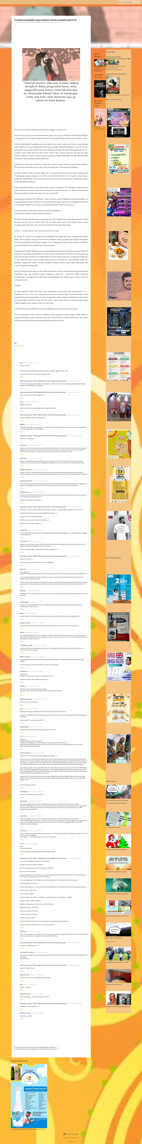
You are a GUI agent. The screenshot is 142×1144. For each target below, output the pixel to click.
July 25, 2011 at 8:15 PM (37, 1013)
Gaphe (22, 632)
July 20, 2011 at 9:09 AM (30, 843)
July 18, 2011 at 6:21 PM (37, 623)
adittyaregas (24, 602)
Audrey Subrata (25, 753)
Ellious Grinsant (25, 657)
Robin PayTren (25, 975)
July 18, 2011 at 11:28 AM (37, 492)
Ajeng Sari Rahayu (26, 469)
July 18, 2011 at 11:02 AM (35, 458)
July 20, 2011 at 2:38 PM (73, 942)
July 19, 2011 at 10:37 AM (35, 671)
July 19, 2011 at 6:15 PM (38, 753)
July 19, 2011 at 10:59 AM (40, 699)
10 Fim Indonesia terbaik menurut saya (117, 894)
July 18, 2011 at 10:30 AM (74, 435)
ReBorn (22, 424)
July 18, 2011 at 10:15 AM (33, 424)
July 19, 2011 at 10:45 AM (33, 686)
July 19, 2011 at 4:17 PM (35, 727)
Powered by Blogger (71, 1134)
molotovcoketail (75, 1137)
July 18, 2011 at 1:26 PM (34, 541)
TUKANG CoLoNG (26, 645)
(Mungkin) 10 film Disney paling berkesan (118, 1006)
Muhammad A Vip (26, 481)
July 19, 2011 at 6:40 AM (38, 657)
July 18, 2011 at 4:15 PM (33, 591)
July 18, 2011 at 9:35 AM (74, 381)
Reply (22, 377)
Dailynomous (24, 492)
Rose (21, 363)
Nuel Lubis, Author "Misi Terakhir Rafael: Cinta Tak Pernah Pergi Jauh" (43, 381)
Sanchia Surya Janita (27, 952)
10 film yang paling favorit (113, 984)
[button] (15, 26)
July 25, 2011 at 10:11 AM (74, 1003)
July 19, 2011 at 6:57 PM (35, 791)
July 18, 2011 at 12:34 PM (74, 507)
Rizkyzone (23, 458)
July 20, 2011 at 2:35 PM (33, 931)
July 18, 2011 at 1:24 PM (35, 530)
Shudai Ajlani (24, 727)
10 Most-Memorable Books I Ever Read (117, 916)
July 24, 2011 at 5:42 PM (30, 984)
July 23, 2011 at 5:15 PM (73, 965)
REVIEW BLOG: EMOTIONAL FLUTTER (117, 962)
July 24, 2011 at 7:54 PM (37, 994)
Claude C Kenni (25, 623)
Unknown (23, 445)
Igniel (21, 613)
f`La (21, 736)
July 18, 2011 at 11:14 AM (40, 469)
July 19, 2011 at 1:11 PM (29, 709)
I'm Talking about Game (113, 827)
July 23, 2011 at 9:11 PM (37, 975)
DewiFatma (24, 671)
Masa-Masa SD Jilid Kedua (113, 938)
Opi (21, 709)
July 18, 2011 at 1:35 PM (73, 556)
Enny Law (23, 569)
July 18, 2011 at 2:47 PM (33, 569)
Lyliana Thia (24, 530)
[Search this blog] (131, 2)
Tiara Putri (23, 541)
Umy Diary (23, 801)
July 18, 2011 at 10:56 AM (34, 445)
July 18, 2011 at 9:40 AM (30, 402)
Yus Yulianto (24, 791)
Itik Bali (22, 686)
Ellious (84, 291)
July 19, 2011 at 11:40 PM (34, 830)
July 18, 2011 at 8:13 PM (31, 632)
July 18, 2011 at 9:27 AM (30, 363)
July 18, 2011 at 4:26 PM (36, 602)
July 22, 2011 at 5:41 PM (41, 952)
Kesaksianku (18, 346)
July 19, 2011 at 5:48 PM (30, 736)
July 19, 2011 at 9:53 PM (34, 801)
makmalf (23, 591)
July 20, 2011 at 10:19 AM (74, 858)
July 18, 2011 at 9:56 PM (39, 645)
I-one (21, 843)
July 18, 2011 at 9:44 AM (74, 415)
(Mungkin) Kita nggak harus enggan (116, 871)
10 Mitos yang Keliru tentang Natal (116, 849)
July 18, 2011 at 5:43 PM (30, 613)
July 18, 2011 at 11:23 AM (40, 481)
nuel (21, 984)
